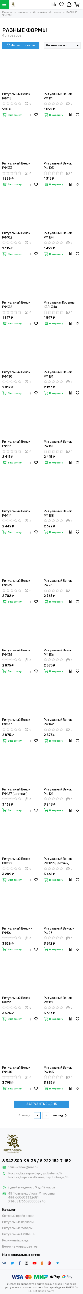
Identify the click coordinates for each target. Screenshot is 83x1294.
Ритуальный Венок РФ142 (58, 722)
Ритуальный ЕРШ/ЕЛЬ (18, 1234)
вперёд (60, 1115)
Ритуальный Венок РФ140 (16, 1070)
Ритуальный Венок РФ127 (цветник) (16, 792)
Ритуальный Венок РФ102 (16, 235)
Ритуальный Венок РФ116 (16, 444)
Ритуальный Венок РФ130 (16, 374)
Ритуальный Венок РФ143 (58, 1070)
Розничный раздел (16, 1240)
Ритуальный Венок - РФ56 (17, 931)
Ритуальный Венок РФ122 (16, 861)
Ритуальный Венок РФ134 (58, 235)
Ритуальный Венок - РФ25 (59, 931)
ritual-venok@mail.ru (23, 1167)
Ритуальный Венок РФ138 (58, 513)
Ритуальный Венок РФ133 (16, 166)
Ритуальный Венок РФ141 (58, 444)
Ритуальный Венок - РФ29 (17, 1000)
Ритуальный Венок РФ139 (16, 583)
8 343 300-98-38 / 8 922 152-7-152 (36, 1160)
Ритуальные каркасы (18, 1222)
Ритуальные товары (17, 1228)
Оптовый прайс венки (18, 1216)
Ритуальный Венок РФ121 (58, 792)
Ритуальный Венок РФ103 (58, 166)
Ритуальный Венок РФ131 (58, 374)
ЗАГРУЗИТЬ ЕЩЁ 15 (42, 1104)
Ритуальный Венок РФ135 (16, 653)
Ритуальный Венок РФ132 (16, 305)
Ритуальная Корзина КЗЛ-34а (59, 305)
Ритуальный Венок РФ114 (16, 513)
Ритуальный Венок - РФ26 (59, 583)
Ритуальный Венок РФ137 (16, 722)
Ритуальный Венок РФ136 (58, 653)
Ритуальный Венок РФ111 (58, 96)
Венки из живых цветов (20, 1246)
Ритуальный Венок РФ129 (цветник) (58, 861)
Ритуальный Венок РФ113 (16, 96)
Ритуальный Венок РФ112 (58, 1000)
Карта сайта (46, 1290)
